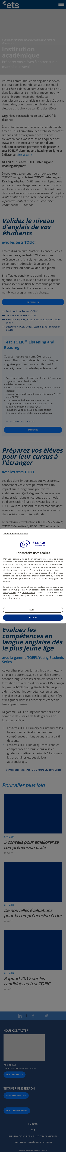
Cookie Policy (28, 592)
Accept (33, 617)
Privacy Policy (9, 592)
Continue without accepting (15, 534)
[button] (33, 543)
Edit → (33, 609)
